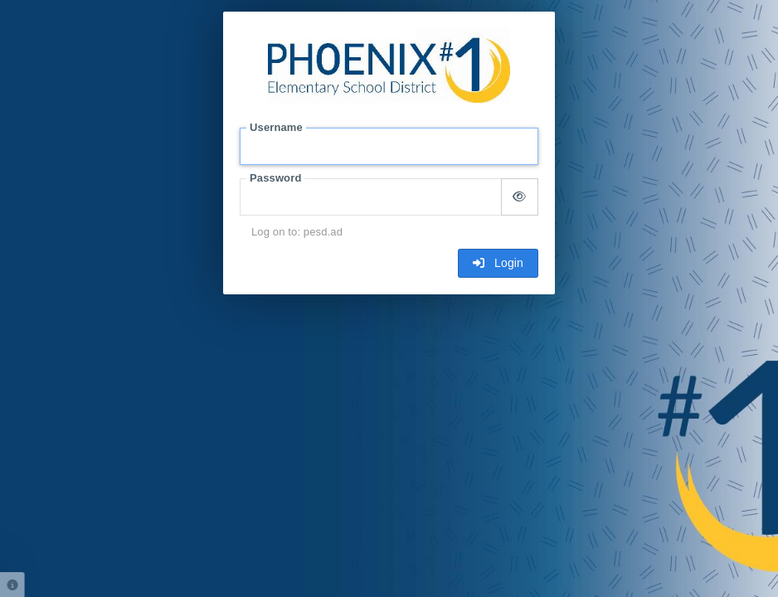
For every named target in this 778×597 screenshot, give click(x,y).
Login (498, 262)
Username (276, 127)
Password (275, 178)
